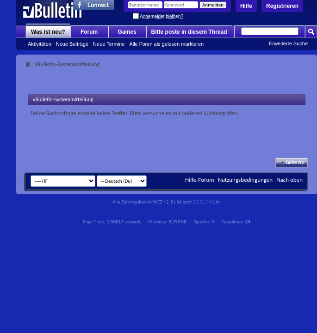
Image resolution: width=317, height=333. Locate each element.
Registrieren (282, 6)
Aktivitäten (39, 44)
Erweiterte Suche (288, 43)
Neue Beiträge (72, 44)
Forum (89, 32)
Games (127, 32)
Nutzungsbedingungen (245, 179)
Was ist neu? (48, 32)
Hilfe (246, 6)
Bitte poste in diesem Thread (189, 32)
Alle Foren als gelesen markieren (166, 44)
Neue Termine (108, 44)
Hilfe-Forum (199, 179)
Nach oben (289, 179)
